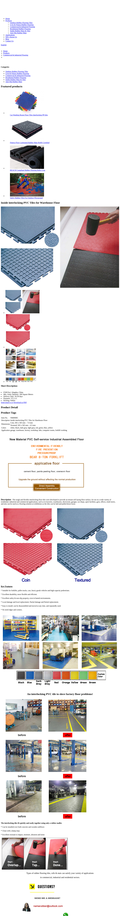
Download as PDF (20, 402)
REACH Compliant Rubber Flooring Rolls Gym (27, 170)
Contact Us (9, 41)
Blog (7, 39)
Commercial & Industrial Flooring (22, 27)
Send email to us (7, 402)
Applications (10, 35)
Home (7, 19)
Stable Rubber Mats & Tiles (20, 31)
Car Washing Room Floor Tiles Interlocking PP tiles (29, 115)
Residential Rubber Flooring (20, 29)
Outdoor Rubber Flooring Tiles (21, 23)
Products (8, 21)
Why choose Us (11, 37)
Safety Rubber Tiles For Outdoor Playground (26, 198)
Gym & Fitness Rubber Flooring (22, 25)
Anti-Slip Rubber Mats (18, 33)
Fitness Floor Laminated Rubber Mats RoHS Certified (29, 143)
